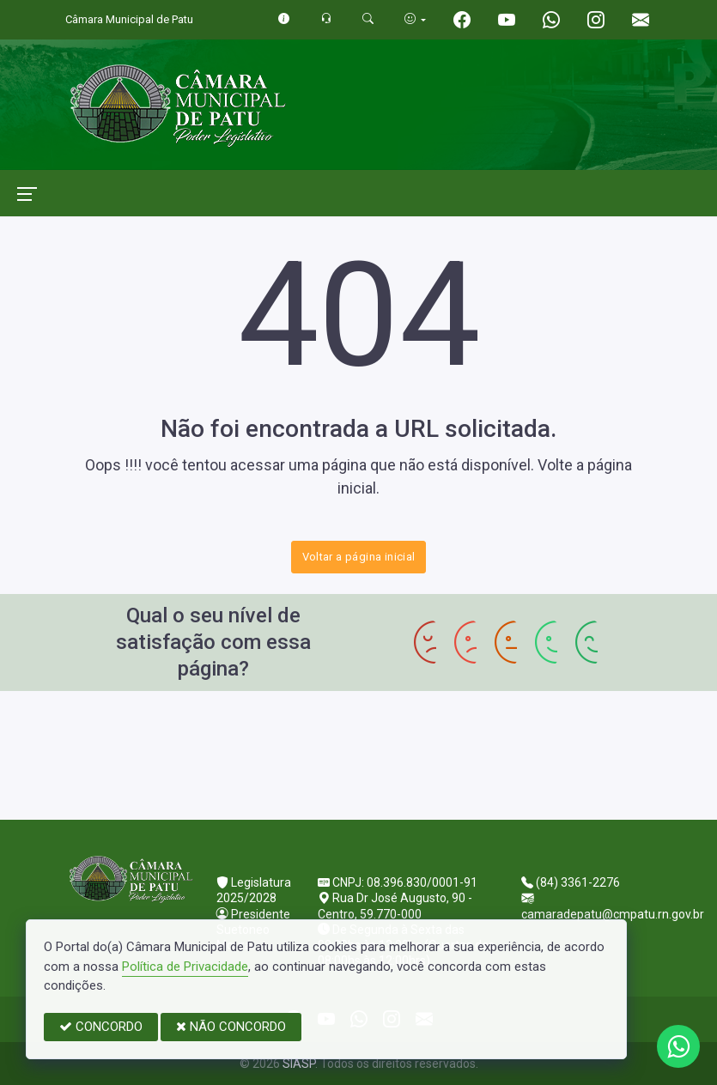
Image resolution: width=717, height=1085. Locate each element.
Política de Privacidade (185, 966)
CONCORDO (101, 1026)
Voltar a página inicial (359, 556)
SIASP (299, 1063)
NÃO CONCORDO (231, 1026)
